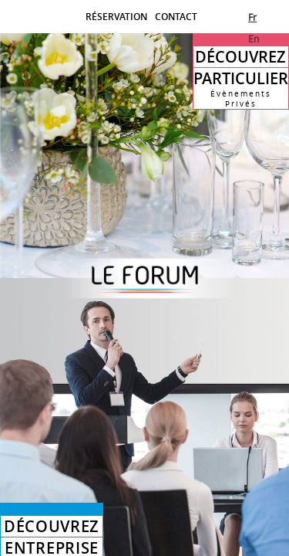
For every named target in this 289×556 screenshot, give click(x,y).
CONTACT (176, 16)
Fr (252, 17)
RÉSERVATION (116, 16)
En (253, 38)
